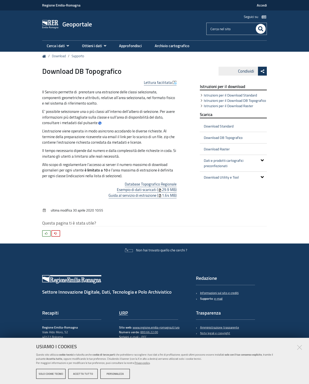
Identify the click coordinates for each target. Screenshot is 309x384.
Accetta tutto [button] (83, 374)
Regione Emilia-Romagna (61, 5)
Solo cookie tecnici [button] (51, 374)
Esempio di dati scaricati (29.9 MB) (147, 189)
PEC (144, 336)
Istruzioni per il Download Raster (228, 106)
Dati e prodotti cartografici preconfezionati (234, 163)
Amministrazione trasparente (219, 327)
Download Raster (217, 149)
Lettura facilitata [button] (160, 82)
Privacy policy (142, 363)
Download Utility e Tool (234, 177)
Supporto (78, 56)
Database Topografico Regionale (151, 184)
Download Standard (219, 126)
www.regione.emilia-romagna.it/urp (156, 327)
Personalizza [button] (115, 374)
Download (59, 56)
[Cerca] (261, 29)
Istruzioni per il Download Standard (230, 95)
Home (44, 56)
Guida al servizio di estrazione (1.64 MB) (143, 195)
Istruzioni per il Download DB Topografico (235, 100)
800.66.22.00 (149, 332)
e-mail (218, 298)
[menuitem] (60, 46)
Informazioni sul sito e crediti (219, 292)
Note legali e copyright (215, 333)
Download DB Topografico (223, 137)
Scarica (206, 114)
